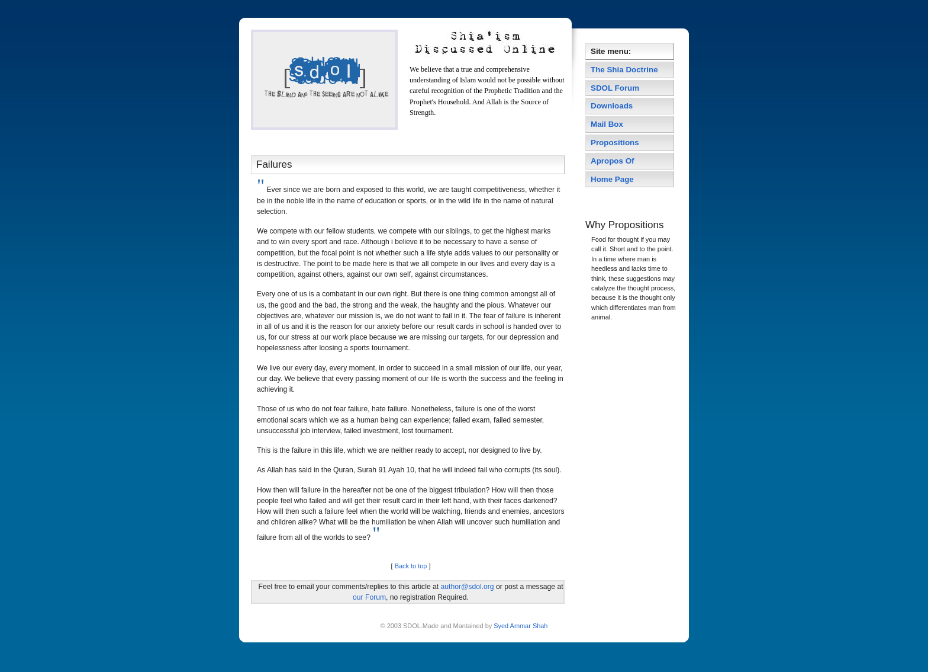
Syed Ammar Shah (519, 625)
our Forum (369, 597)
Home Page (612, 179)
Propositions (615, 142)
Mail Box (607, 124)
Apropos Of (613, 160)
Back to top (411, 565)
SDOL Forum (615, 88)
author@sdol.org (467, 587)
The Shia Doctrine (624, 69)
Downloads (612, 105)
